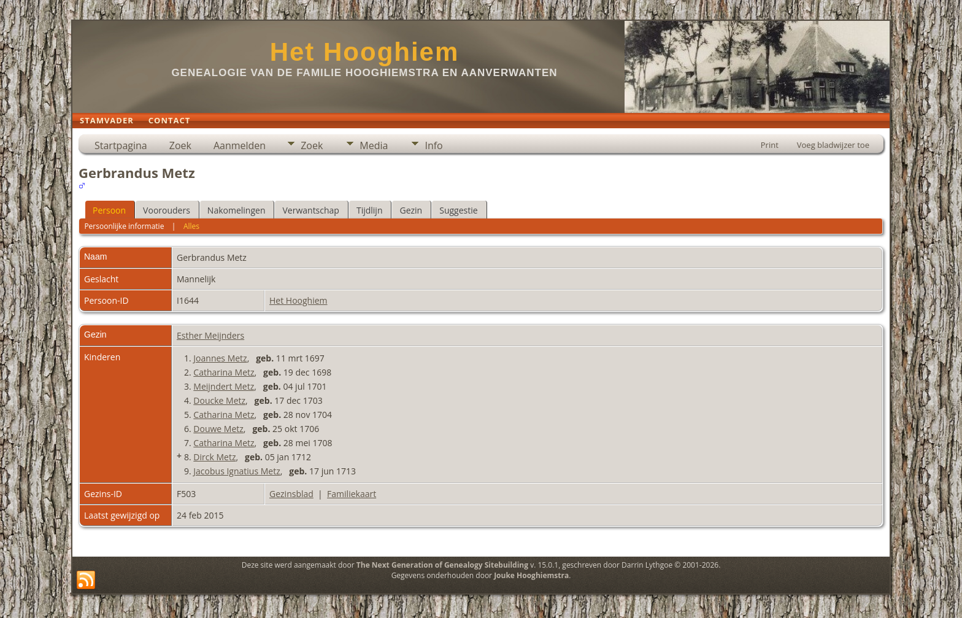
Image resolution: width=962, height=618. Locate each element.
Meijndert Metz (223, 386)
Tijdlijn (369, 210)
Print (770, 144)
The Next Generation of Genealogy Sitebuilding (442, 565)
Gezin (410, 210)
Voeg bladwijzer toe (833, 144)
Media (374, 145)
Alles (191, 226)
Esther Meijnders (210, 335)
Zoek (180, 145)
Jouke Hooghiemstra (531, 575)
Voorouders (166, 210)
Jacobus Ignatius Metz (236, 471)
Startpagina (120, 145)
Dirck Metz (214, 457)
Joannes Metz (220, 358)
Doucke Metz (219, 400)
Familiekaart (351, 494)
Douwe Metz (218, 429)
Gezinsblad (291, 494)
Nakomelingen (236, 210)
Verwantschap (310, 210)
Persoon (109, 210)
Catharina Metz (223, 372)
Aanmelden (240, 145)
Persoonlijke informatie (124, 226)
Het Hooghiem (365, 51)
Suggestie (458, 210)
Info (433, 145)
